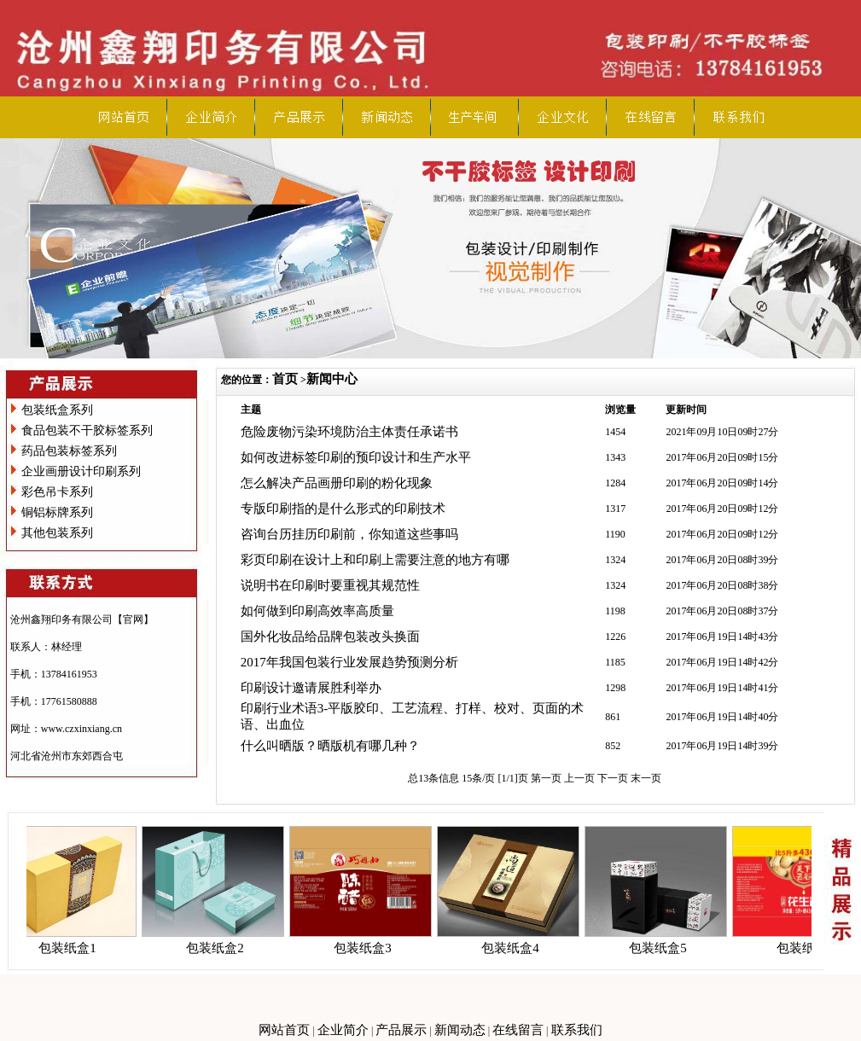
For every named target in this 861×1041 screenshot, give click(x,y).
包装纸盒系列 (57, 410)
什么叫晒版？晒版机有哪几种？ (330, 746)
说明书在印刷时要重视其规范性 (330, 585)
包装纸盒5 (663, 948)
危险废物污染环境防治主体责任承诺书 (349, 432)
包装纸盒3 (368, 948)
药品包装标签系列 (69, 451)
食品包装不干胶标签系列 (87, 430)
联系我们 (576, 1030)
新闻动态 (460, 1030)
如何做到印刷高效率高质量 (317, 611)
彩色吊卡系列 (57, 492)
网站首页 (284, 1030)
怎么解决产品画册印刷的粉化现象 (337, 483)
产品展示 (401, 1030)
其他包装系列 (57, 532)
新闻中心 (332, 379)
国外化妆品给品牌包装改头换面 (330, 636)
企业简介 (343, 1030)
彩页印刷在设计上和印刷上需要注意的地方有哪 (375, 560)
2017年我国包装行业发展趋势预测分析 (349, 662)
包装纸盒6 (811, 948)
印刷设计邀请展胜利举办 (311, 688)
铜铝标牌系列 (57, 512)
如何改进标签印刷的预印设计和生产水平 (356, 457)
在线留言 (518, 1030)
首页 (285, 379)
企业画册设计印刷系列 (81, 471)
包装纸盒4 (515, 948)
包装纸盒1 (73, 948)
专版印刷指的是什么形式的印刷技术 (343, 508)
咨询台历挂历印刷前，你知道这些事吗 (349, 534)
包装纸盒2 (220, 948)
